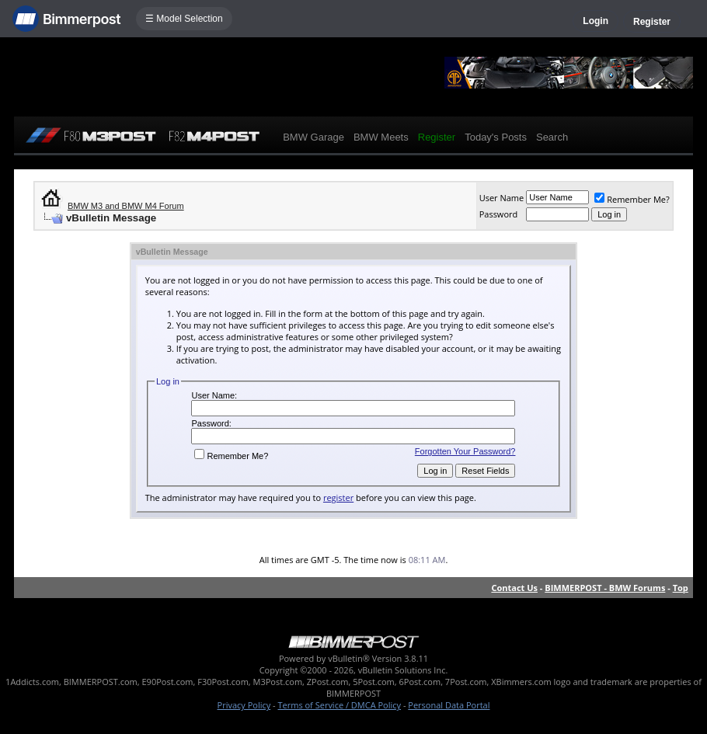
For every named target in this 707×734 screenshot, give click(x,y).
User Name (501, 198)
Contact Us (514, 587)
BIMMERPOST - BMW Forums (605, 587)
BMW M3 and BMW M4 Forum (126, 205)
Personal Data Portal (448, 705)
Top (680, 587)
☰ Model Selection (184, 18)
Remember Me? (632, 199)
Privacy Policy (244, 705)
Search (552, 137)
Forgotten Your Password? (465, 451)
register (338, 497)
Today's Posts (496, 137)
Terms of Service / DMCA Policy (339, 705)
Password (498, 214)
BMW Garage (313, 137)
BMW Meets (381, 137)
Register (651, 21)
